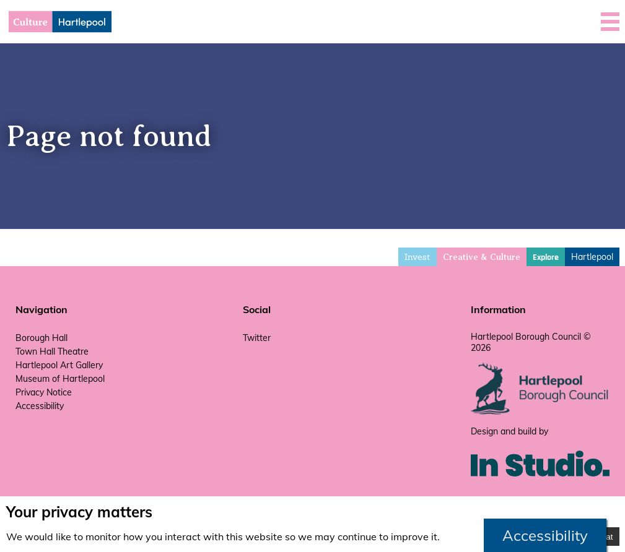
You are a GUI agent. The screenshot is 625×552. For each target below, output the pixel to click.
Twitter (257, 337)
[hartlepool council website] (540, 411)
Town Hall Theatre (52, 351)
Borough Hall (41, 337)
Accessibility (39, 406)
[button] (610, 21)
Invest (417, 256)
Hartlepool (592, 256)
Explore (546, 257)
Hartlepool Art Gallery (59, 365)
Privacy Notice (43, 392)
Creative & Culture (481, 257)
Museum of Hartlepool (60, 378)
